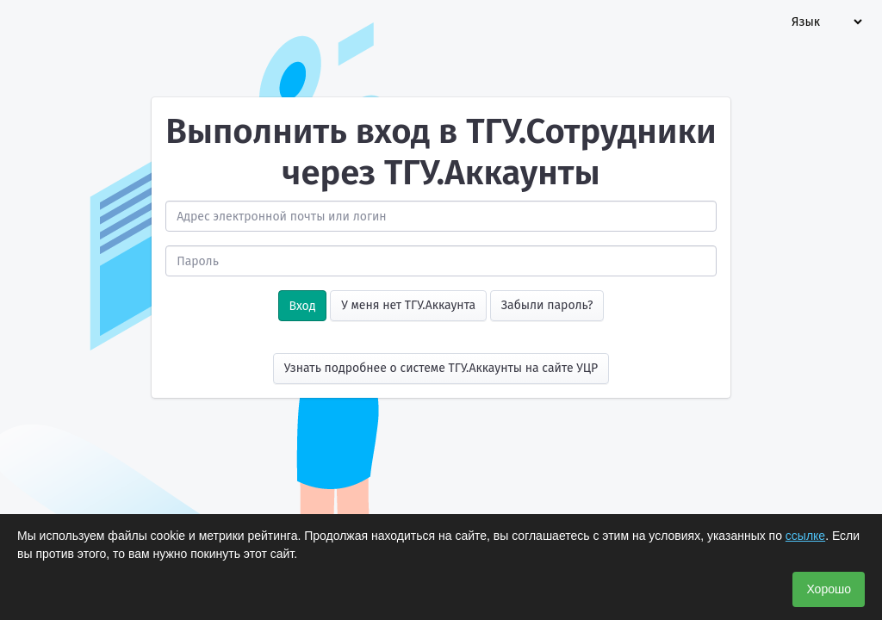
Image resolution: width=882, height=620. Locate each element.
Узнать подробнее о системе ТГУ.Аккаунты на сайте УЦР (441, 368)
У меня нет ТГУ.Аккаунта (408, 305)
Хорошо (828, 589)
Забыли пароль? (547, 305)
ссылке (805, 535)
